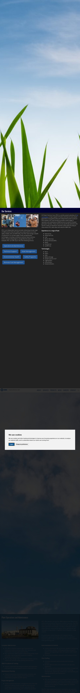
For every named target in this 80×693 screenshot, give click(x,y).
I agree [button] (11, 56)
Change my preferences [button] (22, 56)
